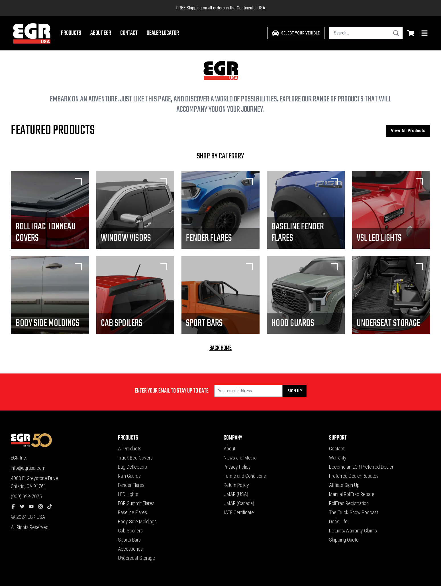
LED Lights (128, 494)
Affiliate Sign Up (344, 485)
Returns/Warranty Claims (353, 531)
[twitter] (24, 507)
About (229, 449)
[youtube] (33, 507)
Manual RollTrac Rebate (351, 494)
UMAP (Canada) (239, 503)
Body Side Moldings (137, 521)
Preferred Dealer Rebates (354, 476)
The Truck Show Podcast (353, 512)
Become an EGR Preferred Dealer (361, 467)
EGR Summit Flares (136, 503)
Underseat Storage (136, 558)
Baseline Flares (132, 512)
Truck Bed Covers (135, 458)
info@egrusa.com (28, 468)
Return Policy (236, 485)
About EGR (100, 33)
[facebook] (15, 507)
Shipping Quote (344, 540)
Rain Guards (129, 476)
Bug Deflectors (132, 467)
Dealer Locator (163, 33)
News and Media (240, 458)
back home (220, 348)
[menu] (424, 33)
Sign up (294, 391)
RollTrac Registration (349, 503)
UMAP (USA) (236, 494)
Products (71, 33)
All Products (129, 449)
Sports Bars (129, 540)
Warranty (337, 458)
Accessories (130, 549)
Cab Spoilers (130, 531)
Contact (129, 33)
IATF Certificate (239, 512)
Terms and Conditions (245, 476)
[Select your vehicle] (295, 33)
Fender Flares (131, 485)
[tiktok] (51, 507)
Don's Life (338, 521)
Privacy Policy (237, 467)
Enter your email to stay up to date (172, 390)
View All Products (408, 130)
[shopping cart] (410, 33)
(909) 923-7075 (26, 496)
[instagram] (42, 507)
